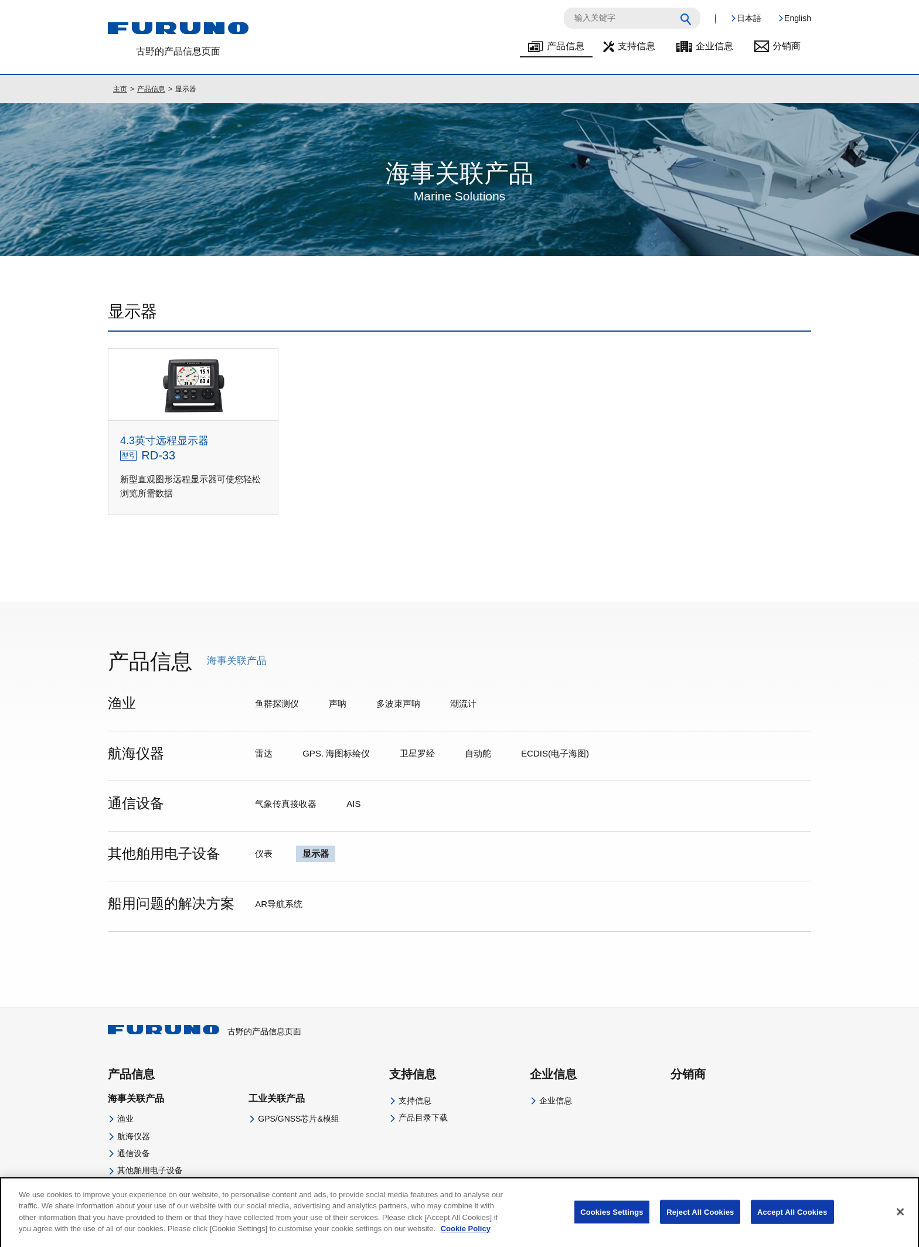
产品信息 (565, 46)
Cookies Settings (612, 1220)
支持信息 (636, 46)
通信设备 (133, 1153)
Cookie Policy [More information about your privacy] (466, 1237)
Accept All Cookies (792, 1220)
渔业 (125, 1118)
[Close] (900, 1220)
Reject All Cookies (700, 1220)
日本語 (749, 18)
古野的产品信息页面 (204, 1031)
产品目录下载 (423, 1117)
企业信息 (714, 46)
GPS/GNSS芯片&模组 (298, 1118)
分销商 (786, 46)
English (797, 18)
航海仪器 (133, 1136)
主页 (120, 89)
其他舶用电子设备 (150, 1170)
